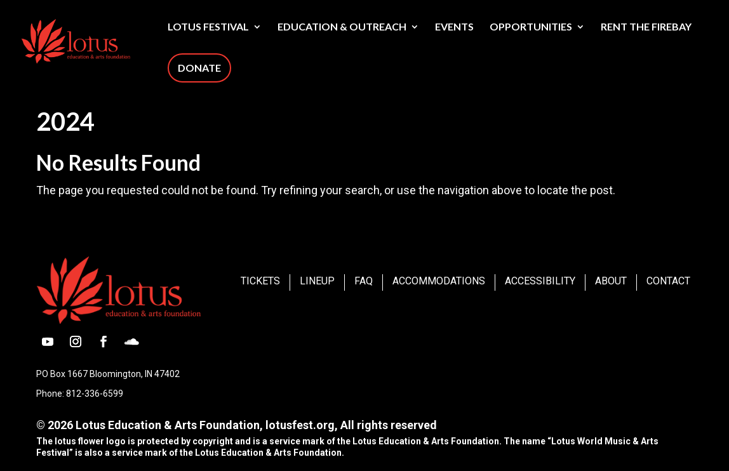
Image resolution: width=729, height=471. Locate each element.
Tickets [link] (260, 281)
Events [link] (454, 27)
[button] (47, 341)
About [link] (611, 281)
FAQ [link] (363, 281)
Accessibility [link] (540, 281)
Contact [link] (668, 281)
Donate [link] (199, 68)
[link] (105, 40)
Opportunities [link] (531, 27)
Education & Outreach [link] (342, 27)
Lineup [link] (317, 281)
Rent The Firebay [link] (646, 27)
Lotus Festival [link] (208, 27)
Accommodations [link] (438, 281)
